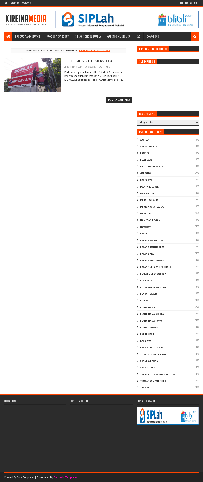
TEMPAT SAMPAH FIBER (153, 381)
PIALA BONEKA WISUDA (153, 274)
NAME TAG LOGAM (150, 220)
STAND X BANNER (149, 361)
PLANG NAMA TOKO (151, 321)
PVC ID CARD (147, 334)
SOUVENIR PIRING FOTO (154, 354)
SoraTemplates (25, 477)
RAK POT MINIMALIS (152, 347)
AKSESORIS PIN (149, 146)
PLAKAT (144, 300)
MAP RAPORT (147, 193)
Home (6, 3)
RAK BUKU (145, 341)
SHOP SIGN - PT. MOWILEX (88, 61)
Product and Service (27, 36)
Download (153, 36)
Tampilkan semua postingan (94, 50)
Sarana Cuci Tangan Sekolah (158, 374)
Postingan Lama (119, 100)
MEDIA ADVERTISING (152, 207)
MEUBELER (145, 213)
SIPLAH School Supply (88, 36)
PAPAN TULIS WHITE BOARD (155, 267)
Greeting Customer (118, 36)
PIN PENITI (146, 280)
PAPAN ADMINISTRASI (153, 247)
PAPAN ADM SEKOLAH (152, 240)
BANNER (144, 153)
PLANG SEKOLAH (149, 327)
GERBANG (145, 173)
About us (15, 3)
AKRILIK (144, 140)
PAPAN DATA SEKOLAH (152, 260)
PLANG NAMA (147, 307)
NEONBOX (145, 227)
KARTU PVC (146, 180)
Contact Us (26, 3)
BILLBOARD (146, 160)
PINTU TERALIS (149, 294)
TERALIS (144, 387)
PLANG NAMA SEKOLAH (152, 314)
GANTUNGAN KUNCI (151, 166)
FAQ (138, 36)
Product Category (57, 36)
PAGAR (143, 233)
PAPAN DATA (147, 254)
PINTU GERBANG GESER (153, 287)
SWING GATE (147, 367)
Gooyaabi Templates (65, 477)
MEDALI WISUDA (149, 200)
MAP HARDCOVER (149, 187)
